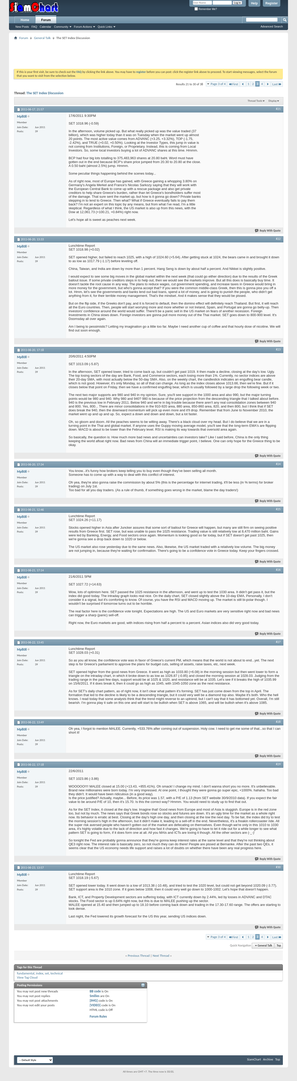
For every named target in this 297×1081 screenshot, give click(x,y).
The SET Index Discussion (44, 93)
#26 (278, 570)
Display (272, 100)
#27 (278, 642)
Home (25, 20)
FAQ (34, 26)
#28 (278, 722)
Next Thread (161, 955)
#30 (278, 867)
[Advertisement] (148, 52)
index (39, 973)
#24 (278, 464)
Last (277, 84)
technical (57, 973)
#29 (278, 764)
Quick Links (105, 26)
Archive (268, 1059)
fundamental (25, 973)
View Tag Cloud (27, 977)
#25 (278, 509)
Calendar (45, 26)
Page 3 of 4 (218, 84)
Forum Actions (83, 26)
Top (279, 945)
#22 (278, 239)
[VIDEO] (95, 1005)
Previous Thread (139, 955)
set (47, 973)
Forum (46, 20)
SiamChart (254, 1059)
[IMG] (94, 1000)
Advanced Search (272, 26)
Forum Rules (98, 1016)
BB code (95, 991)
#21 (278, 109)
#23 (278, 349)
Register (271, 3)
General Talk (42, 38)
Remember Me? (205, 9)
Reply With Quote (268, 230)
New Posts (22, 26)
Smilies (94, 996)
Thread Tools (255, 100)
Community (61, 26)
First (233, 84)
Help (254, 3)
